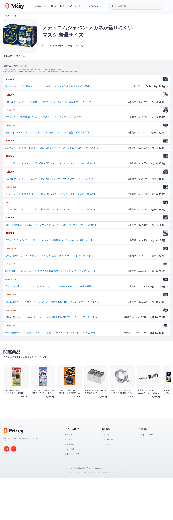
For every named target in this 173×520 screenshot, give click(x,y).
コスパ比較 (69, 449)
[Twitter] (13, 449)
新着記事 (68, 435)
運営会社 (105, 435)
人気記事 (68, 439)
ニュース (105, 444)
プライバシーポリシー (148, 435)
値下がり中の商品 (72, 454)
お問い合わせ (107, 439)
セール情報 (69, 444)
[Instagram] (6, 449)
